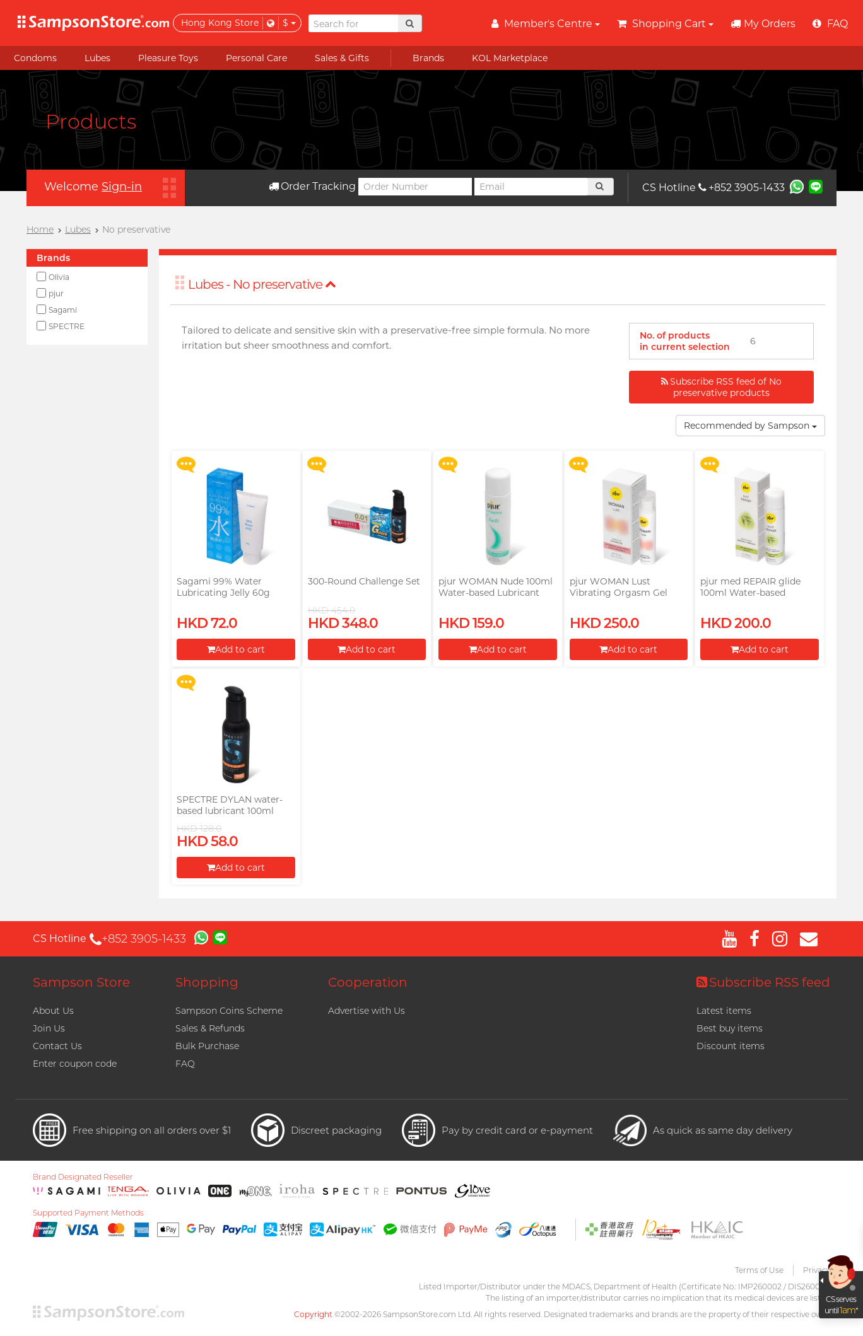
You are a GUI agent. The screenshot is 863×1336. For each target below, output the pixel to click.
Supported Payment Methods (88, 1213)
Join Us (49, 1028)
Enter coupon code (75, 1063)
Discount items (730, 1046)
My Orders (763, 24)
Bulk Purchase (207, 1046)
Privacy (816, 1270)
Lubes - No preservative (262, 284)
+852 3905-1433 (741, 188)
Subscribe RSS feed (763, 982)
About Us (53, 1010)
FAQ (185, 1063)
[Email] (531, 186)
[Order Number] (415, 186)
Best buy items (729, 1028)
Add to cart (236, 649)
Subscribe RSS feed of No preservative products (721, 387)
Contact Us (57, 1046)
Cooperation (368, 982)
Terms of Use (759, 1270)
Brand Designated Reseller (83, 1177)
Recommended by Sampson (750, 425)
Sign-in (122, 187)
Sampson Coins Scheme (229, 1010)
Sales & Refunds (210, 1028)
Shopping (206, 982)
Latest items (723, 1010)
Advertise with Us (366, 1010)
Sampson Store (81, 982)
